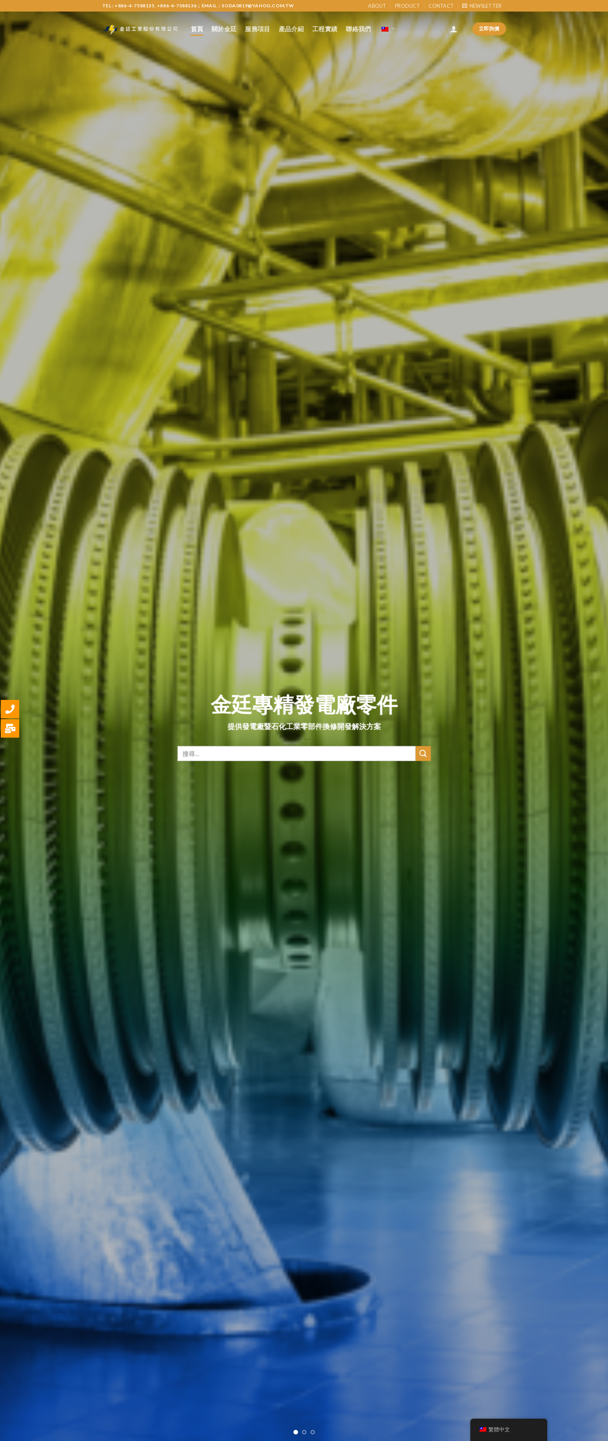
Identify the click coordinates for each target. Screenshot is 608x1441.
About (377, 6)
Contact (441, 6)
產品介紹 (291, 28)
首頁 (197, 28)
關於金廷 (224, 28)
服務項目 (257, 28)
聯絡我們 (358, 28)
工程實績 (324, 28)
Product (407, 6)
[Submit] (423, 761)
